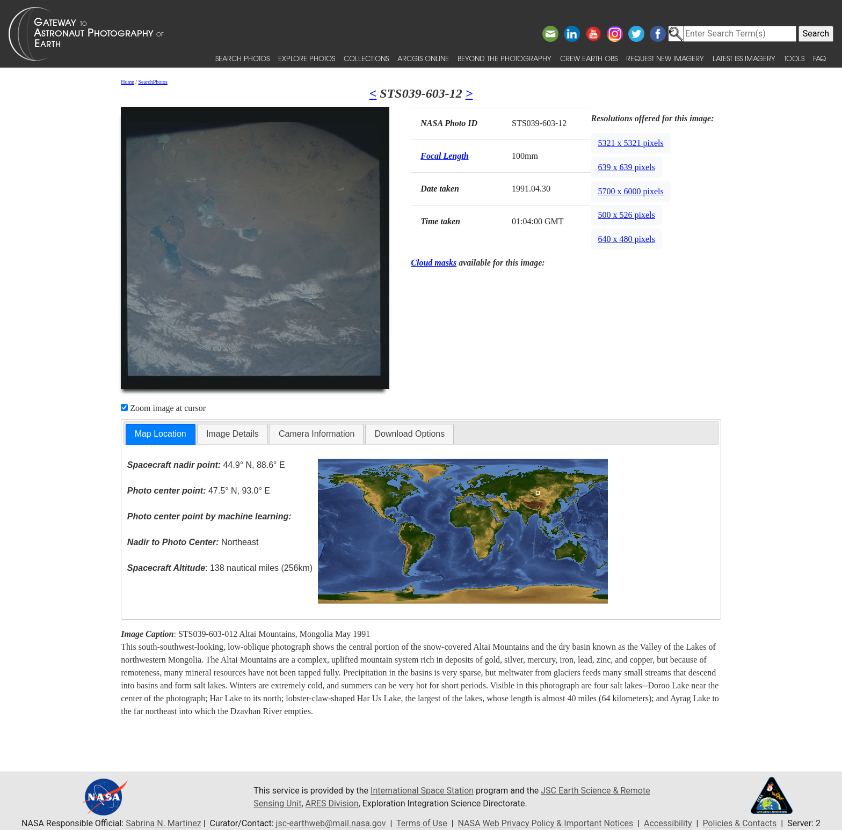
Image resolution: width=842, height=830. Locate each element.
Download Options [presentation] (409, 433)
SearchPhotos (153, 82)
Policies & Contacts (739, 823)
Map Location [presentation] (160, 433)
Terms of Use (421, 823)
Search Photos (242, 58)
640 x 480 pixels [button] (626, 239)
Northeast (192, 542)
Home (127, 82)
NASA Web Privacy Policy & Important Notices (546, 823)
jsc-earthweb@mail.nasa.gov (331, 823)
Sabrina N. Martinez (163, 823)
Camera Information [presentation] (316, 433)
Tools (794, 58)
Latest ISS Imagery (744, 58)
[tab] (160, 434)
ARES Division (332, 803)
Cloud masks (433, 262)
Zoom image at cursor (163, 408)
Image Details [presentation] (232, 433)
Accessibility (668, 823)
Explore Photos (306, 58)
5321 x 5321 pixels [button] (631, 143)
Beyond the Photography (504, 58)
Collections (366, 58)
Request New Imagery (665, 58)
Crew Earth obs (589, 58)
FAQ (819, 58)
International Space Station (422, 790)
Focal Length (444, 155)
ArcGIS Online (423, 58)
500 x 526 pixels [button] (626, 214)
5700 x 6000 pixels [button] (631, 191)
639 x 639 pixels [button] (626, 167)
